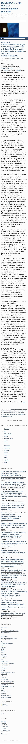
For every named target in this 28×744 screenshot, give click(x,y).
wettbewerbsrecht (6, 695)
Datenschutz (7, 445)
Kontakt (6, 443)
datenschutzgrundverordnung (9, 638)
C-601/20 (10, 68)
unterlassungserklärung (7, 683)
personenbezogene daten (8, 672)
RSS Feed (5, 705)
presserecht (4, 674)
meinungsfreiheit (5, 665)
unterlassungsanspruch (7, 681)
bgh (2, 634)
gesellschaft (12, 412)
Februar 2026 (4, 726)
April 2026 (4, 723)
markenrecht (4, 661)
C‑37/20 (6, 70)
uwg (2, 690)
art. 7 (24, 409)
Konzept (6, 436)
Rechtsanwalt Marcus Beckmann (16, 58)
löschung (3, 657)
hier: (24, 402)
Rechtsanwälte (8, 433)
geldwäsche (23, 410)
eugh (19, 410)
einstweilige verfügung (7, 643)
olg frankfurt (4, 666)
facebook (3, 647)
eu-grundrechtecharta (12, 410)
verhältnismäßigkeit (5, 416)
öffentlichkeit (5, 410)
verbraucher (4, 692)
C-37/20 (3, 68)
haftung (3, 650)
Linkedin (6, 457)
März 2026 (4, 725)
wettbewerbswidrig (6, 697)
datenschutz (4, 636)
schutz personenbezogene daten (8, 414)
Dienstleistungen (8, 438)
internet (3, 652)
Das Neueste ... (5, 732)
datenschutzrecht (5, 640)
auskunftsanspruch (6, 632)
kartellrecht (4, 656)
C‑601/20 (18, 70)
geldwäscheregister (5, 412)
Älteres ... (3, 734)
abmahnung (4, 627)
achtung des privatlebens (16, 409)
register (22, 412)
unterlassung (4, 679)
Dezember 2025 (5, 730)
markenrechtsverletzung (7, 663)
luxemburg (18, 412)
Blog (5, 431)
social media (4, 677)
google (3, 649)
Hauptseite (6, 429)
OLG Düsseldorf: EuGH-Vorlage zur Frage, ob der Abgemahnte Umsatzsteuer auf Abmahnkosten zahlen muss (13, 615)
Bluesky (6, 452)
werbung (3, 693)
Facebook (6, 460)
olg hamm (3, 668)
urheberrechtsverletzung (7, 686)
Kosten (5, 441)
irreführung (4, 654)
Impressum (7, 448)
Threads (6, 455)
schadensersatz (5, 675)
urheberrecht (4, 684)
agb (2, 629)
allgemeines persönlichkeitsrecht (9, 631)
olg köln (3, 670)
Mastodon (6, 450)
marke (2, 659)
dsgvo (2, 641)
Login (2, 713)
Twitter (5, 462)
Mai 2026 (3, 721)
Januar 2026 (4, 728)
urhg (2, 688)
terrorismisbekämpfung (21, 414)
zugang (11, 416)
